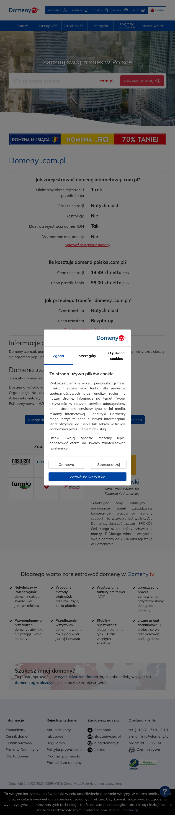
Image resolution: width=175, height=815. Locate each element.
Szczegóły (87, 355)
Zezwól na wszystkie (87, 476)
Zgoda (58, 355)
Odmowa (66, 464)
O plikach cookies (116, 356)
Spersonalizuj (108, 464)
